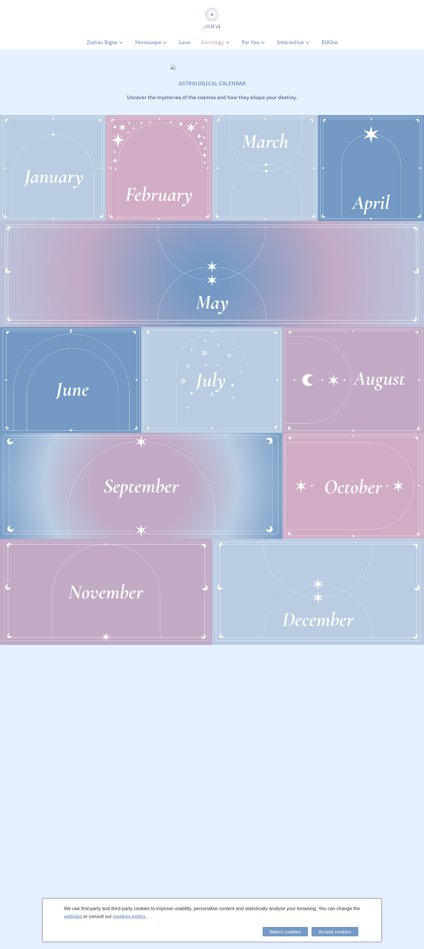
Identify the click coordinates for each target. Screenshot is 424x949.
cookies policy (130, 916)
